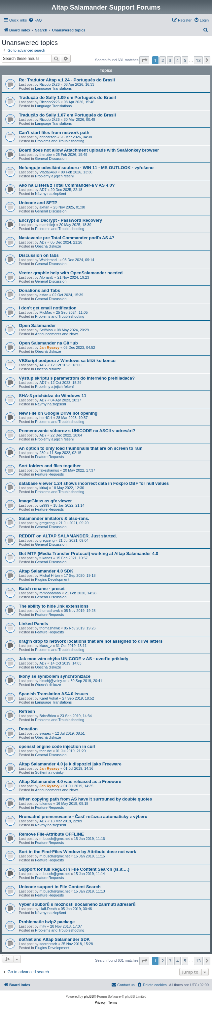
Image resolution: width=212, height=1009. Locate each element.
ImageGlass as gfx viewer (45, 500)
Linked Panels (33, 623)
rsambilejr (47, 225)
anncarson (47, 137)
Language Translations (53, 88)
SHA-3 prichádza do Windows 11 (52, 395)
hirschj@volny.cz (52, 681)
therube (45, 155)
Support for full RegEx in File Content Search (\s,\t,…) (74, 869)
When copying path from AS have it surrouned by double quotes (85, 799)
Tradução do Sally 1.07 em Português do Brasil (67, 115)
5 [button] (185, 60)
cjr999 (44, 505)
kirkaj (43, 488)
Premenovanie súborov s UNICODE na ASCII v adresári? (77, 430)
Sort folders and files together (50, 465)
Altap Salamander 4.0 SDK (46, 571)
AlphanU (46, 277)
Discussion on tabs (39, 255)
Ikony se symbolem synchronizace (54, 676)
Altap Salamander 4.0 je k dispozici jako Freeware (70, 763)
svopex (45, 733)
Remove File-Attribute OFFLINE (51, 834)
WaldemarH (48, 260)
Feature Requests (49, 457)
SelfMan (46, 330)
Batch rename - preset (42, 588)
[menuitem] (35, 20)
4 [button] (177, 60)
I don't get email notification (48, 307)
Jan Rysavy (49, 347)
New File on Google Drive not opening (58, 413)
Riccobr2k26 (49, 84)
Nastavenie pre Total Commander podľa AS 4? (66, 237)
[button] (144, 60)
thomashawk (49, 611)
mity (42, 926)
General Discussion (50, 159)
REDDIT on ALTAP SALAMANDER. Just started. (68, 535)
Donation (28, 728)
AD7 (42, 190)
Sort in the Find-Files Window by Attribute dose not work (77, 851)
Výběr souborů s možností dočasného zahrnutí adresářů (77, 904)
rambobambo (50, 593)
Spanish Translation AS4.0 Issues (53, 693)
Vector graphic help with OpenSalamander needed (71, 272)
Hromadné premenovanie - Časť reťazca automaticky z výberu (83, 816)
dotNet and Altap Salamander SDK (54, 939)
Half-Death (48, 909)
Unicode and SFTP (38, 202)
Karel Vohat (48, 698)
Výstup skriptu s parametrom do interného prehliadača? (77, 378)
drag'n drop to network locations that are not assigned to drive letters (90, 641)
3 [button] (170, 60)
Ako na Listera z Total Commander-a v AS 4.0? (67, 185)
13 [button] (198, 60)
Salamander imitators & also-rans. (54, 518)
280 (42, 453)
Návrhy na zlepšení (50, 194)
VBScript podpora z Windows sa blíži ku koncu (67, 360)
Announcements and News (56, 334)
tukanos (45, 558)
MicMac (45, 312)
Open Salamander (37, 325)
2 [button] (162, 60)
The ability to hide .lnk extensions (53, 606)
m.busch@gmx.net (54, 839)
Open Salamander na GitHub (48, 343)
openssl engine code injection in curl (57, 746)
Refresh (27, 711)
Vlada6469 (48, 172)
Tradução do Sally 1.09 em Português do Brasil (67, 97)
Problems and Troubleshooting (59, 141)
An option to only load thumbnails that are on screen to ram (80, 448)
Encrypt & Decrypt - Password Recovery (60, 220)
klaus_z (45, 646)
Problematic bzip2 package (47, 921)
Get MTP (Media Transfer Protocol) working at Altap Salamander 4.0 (88, 553)
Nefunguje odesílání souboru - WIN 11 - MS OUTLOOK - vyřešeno (86, 167)
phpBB (89, 996)
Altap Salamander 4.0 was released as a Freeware (70, 781)
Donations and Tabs (39, 290)
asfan (43, 295)
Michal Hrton (49, 575)
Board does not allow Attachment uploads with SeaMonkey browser (89, 150)
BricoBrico (47, 716)
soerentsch (48, 944)
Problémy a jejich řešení (54, 176)
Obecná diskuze (48, 246)
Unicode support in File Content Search (60, 886)
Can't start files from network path (54, 132)
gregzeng (46, 523)
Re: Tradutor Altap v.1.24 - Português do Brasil (67, 79)
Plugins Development (52, 579)
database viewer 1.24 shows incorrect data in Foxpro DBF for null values (94, 483)
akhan (44, 207)
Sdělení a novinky (49, 772)
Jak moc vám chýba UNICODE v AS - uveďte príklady (73, 658)
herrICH (45, 418)
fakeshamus (49, 470)
